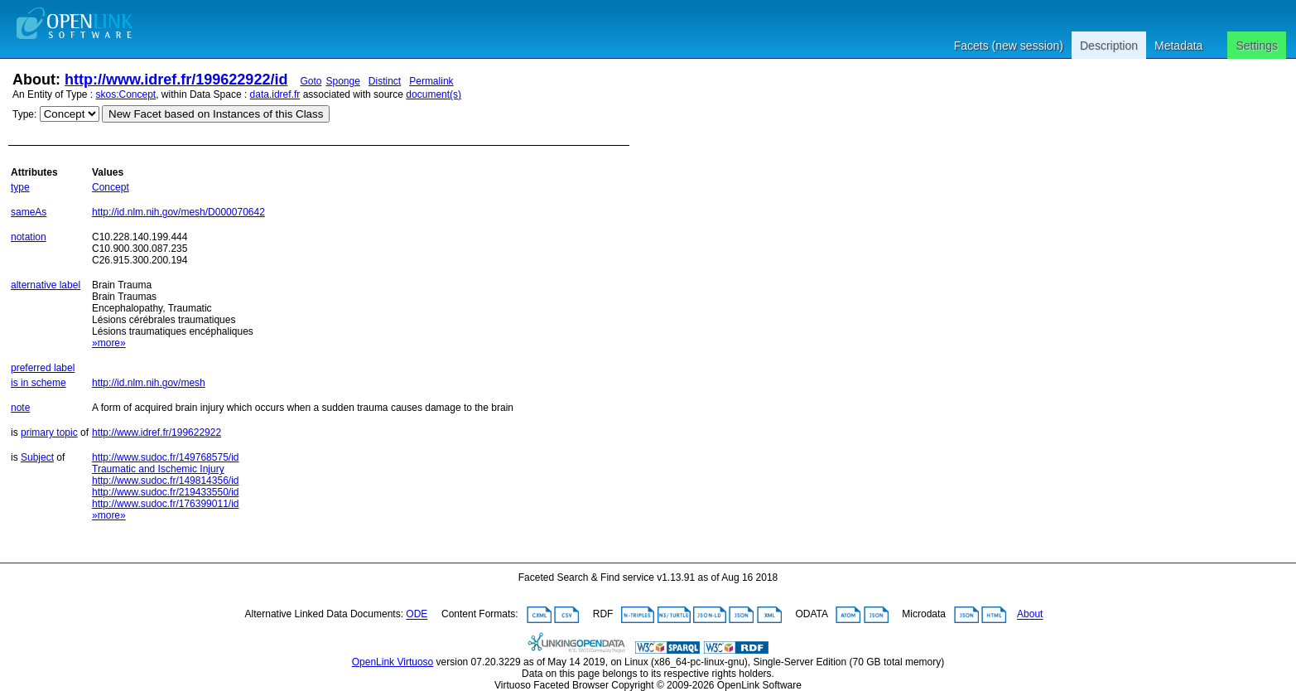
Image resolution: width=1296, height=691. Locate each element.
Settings (1257, 45)
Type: (24, 114)
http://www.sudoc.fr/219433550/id (165, 492)
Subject (37, 457)
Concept (110, 187)
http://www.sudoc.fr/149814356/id (165, 480)
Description (1109, 45)
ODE (416, 615)
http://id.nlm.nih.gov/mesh (148, 383)
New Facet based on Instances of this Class (215, 114)
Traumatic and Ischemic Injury (158, 469)
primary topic (49, 432)
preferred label (43, 368)
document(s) (433, 94)
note (20, 407)
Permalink (431, 81)
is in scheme (38, 383)
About (1030, 615)
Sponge (342, 81)
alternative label (45, 285)
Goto (310, 81)
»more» (109, 343)
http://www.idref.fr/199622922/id (176, 79)
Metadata (1178, 45)
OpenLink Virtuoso (393, 662)
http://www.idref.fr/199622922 (156, 432)
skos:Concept (126, 94)
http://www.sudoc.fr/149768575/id (165, 457)
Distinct (385, 81)
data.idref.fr (275, 94)
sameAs (28, 212)
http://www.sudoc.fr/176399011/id (165, 504)
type (20, 187)
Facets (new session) (1008, 45)
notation (28, 237)
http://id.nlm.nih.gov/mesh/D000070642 (178, 212)
